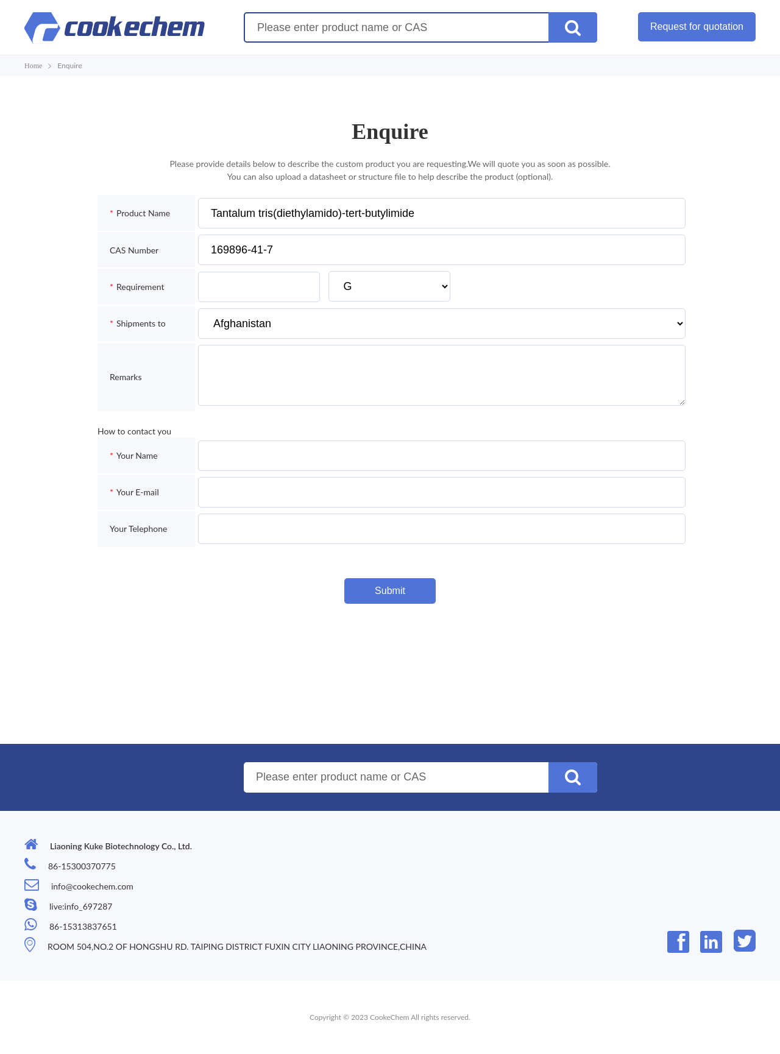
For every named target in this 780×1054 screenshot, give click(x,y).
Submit (390, 590)
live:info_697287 (80, 906)
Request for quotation (696, 26)
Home (33, 65)
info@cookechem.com (92, 886)
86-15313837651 (83, 926)
